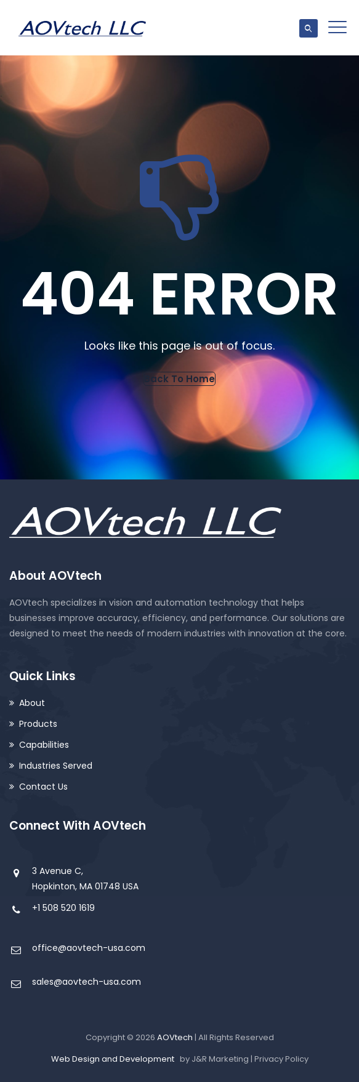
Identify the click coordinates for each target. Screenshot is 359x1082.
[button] (179, 379)
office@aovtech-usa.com (88, 948)
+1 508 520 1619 (63, 908)
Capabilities (44, 745)
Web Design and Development (112, 1059)
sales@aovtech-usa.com (86, 982)
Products (38, 724)
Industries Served (55, 765)
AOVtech (175, 1037)
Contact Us (43, 786)
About (32, 703)
